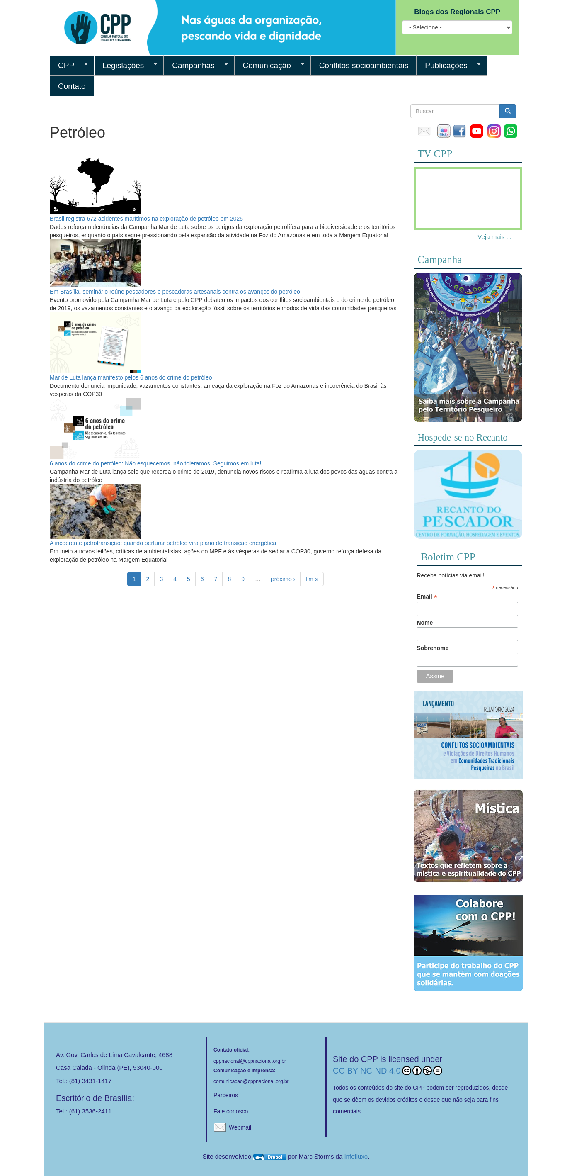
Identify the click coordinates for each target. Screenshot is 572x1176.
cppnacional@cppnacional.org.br (249, 1061)
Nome (425, 622)
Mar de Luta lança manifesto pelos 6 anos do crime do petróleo (131, 377)
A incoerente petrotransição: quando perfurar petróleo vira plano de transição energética (163, 543)
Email (427, 597)
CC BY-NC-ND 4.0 (387, 1070)
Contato (72, 86)
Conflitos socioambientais (364, 65)
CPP (69, 65)
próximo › (283, 579)
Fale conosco (230, 1111)
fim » (311, 579)
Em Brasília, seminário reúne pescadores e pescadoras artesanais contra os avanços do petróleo (175, 291)
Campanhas (196, 65)
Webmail (240, 1127)
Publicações (449, 65)
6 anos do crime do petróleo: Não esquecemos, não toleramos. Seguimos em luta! (156, 463)
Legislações (126, 65)
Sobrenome (432, 648)
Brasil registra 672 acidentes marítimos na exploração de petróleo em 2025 (146, 218)
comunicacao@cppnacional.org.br (251, 1081)
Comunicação (270, 65)
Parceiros (225, 1095)
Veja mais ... (494, 236)
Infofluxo (356, 1156)
